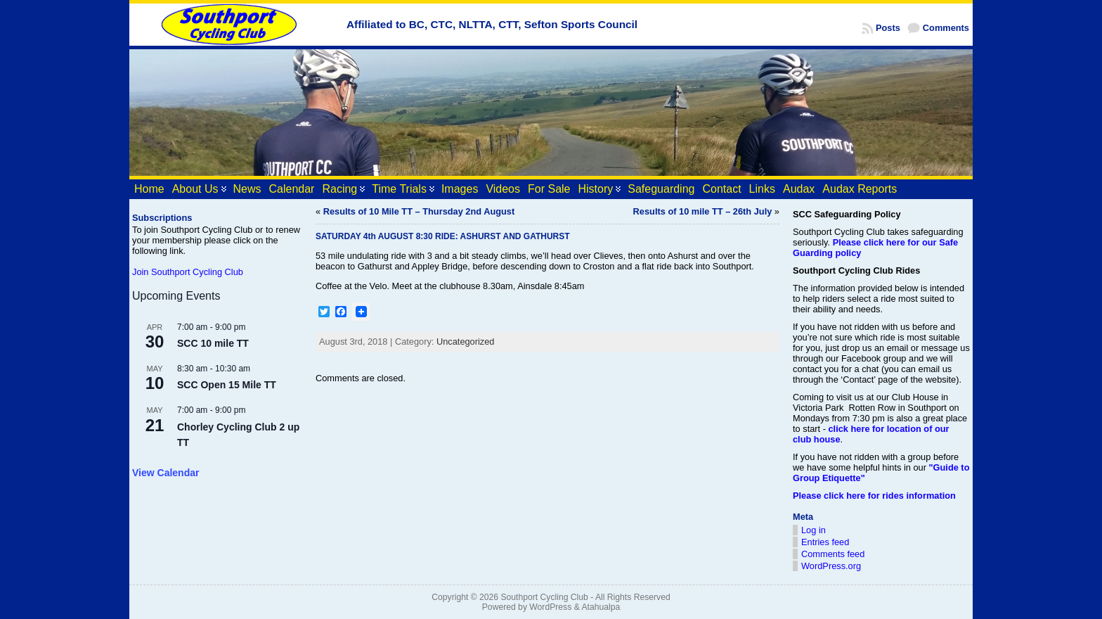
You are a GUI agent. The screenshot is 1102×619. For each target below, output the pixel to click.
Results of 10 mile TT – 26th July (702, 211)
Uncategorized (465, 341)
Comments (946, 28)
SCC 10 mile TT (213, 343)
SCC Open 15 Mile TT (226, 384)
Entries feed (825, 542)
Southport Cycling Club (544, 597)
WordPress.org (831, 566)
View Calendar (165, 472)
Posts (888, 28)
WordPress (550, 607)
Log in (813, 530)
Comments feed (832, 554)
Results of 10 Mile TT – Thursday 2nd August (419, 211)
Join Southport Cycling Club (187, 272)
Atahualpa (600, 607)
